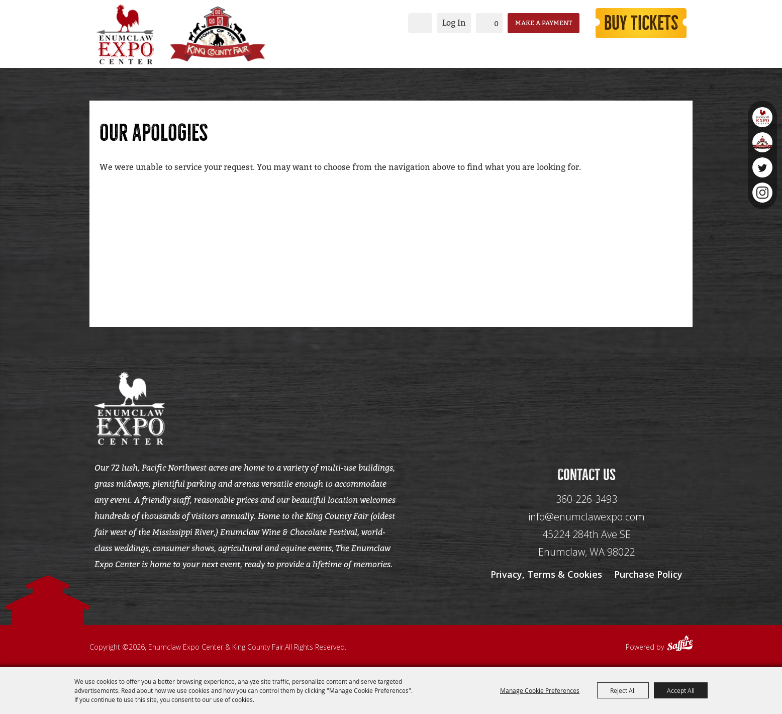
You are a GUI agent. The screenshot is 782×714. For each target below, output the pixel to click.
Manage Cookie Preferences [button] (539, 690)
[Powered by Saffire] (680, 644)
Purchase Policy (648, 574)
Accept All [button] (681, 690)
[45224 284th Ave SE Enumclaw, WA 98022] (586, 543)
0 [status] (496, 23)
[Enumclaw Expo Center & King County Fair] (124, 34)
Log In (454, 23)
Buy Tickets (641, 23)
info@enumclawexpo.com (586, 516)
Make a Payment (543, 23)
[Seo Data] (586, 407)
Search (420, 23)
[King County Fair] (217, 34)
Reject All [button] (623, 690)
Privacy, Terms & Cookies (546, 574)
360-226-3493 (586, 499)
